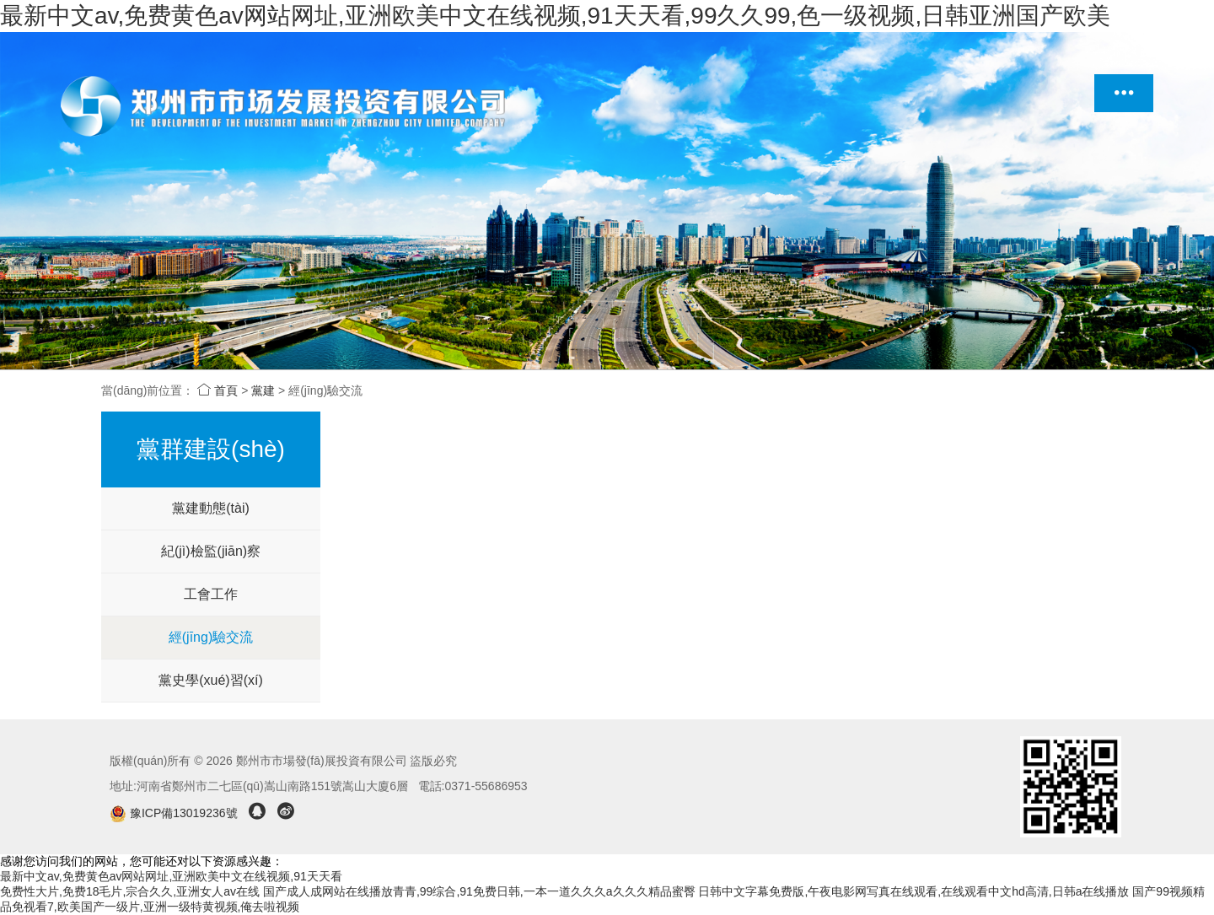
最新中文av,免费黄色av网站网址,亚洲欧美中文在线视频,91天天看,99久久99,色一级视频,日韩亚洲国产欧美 (555, 16)
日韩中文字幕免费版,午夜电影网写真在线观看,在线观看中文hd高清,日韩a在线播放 (913, 891)
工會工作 (211, 594)
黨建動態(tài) (211, 508)
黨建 (263, 390)
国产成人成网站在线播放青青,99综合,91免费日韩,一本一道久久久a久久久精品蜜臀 (479, 891)
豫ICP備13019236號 (175, 813)
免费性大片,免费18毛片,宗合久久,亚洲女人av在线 (130, 891)
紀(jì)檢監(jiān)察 (211, 551)
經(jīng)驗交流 (211, 637)
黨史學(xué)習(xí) (210, 680)
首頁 (217, 390)
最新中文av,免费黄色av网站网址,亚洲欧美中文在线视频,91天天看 (171, 876)
